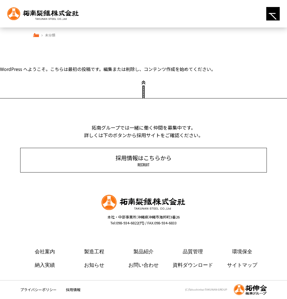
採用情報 (73, 289)
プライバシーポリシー (38, 289)
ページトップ (143, 92)
